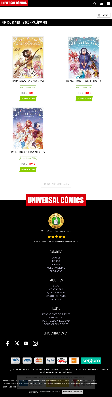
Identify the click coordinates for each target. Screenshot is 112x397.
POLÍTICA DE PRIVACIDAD (56, 320)
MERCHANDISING (56, 267)
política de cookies (11, 387)
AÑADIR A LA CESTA (28, 99)
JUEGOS (56, 264)
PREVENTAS (56, 271)
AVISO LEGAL (56, 317)
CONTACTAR (56, 289)
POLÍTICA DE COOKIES (56, 324)
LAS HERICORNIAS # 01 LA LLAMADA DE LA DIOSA (28, 152)
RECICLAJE (56, 299)
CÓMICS (56, 257)
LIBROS (56, 261)
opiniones (57, 241)
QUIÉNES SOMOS (56, 292)
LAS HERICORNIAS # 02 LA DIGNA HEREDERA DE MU (84, 81)
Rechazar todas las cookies (50, 392)
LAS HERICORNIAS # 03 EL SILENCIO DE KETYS (28, 81)
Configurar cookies (13, 369)
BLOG (56, 286)
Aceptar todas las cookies (72, 392)
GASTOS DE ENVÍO (56, 296)
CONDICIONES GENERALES (56, 314)
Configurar (33, 392)
